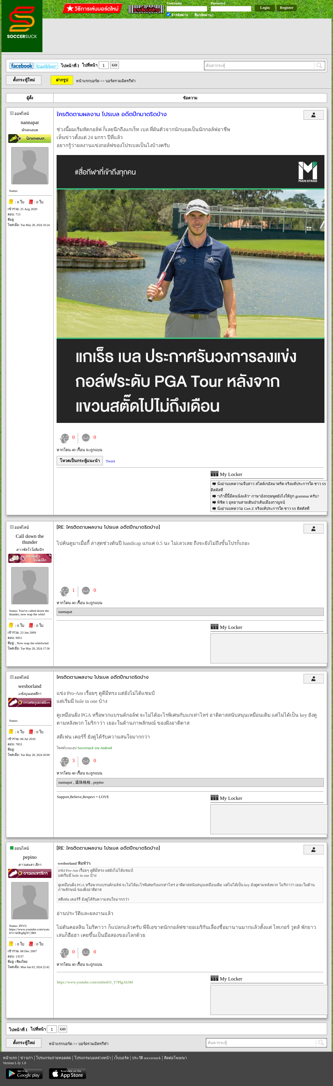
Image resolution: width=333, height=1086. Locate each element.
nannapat (30, 122)
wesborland (29, 686)
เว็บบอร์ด (121, 1058)
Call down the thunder (30, 539)
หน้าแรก (10, 1058)
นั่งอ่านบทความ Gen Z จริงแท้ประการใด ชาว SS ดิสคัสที (263, 508)
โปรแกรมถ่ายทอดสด (53, 1058)
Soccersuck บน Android (95, 748)
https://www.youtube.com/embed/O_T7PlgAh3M (95, 982)
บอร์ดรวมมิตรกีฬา (120, 81)
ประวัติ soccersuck (146, 1058)
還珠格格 (83, 782)
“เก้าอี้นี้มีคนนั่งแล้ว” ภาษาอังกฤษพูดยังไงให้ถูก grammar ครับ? (268, 496)
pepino (98, 782)
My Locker (226, 474)
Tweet (110, 461)
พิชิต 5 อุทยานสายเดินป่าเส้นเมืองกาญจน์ (251, 502)
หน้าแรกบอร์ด (87, 81)
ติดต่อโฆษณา (175, 1058)
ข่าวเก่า (26, 1058)
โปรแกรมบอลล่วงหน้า (92, 1058)
